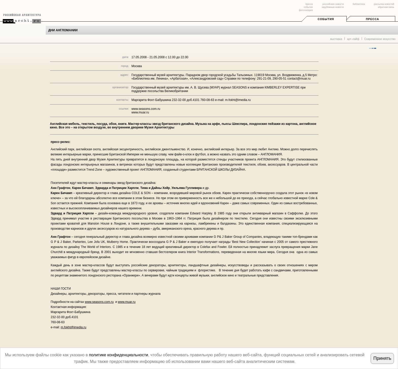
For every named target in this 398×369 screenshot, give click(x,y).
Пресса (372, 19)
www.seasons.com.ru (145, 109)
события (308, 7)
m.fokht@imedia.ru (73, 327)
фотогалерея (306, 10)
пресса (309, 4)
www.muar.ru (140, 112)
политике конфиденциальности (118, 355)
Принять (382, 358)
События (326, 19)
